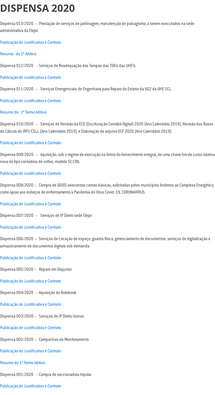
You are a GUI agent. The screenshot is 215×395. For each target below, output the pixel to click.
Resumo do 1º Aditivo (18, 54)
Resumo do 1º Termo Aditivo (23, 113)
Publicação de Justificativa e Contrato (30, 43)
